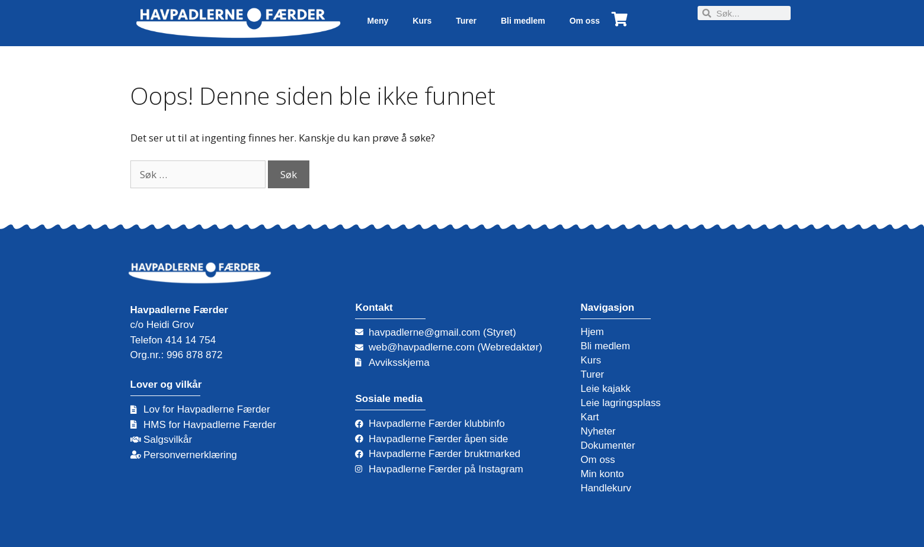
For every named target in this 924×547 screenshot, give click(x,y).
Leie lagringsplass (620, 402)
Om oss (585, 20)
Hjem (592, 331)
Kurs (422, 20)
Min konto (602, 474)
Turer (466, 20)
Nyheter (598, 431)
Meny (377, 20)
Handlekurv (605, 488)
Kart (589, 417)
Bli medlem (523, 20)
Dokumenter (607, 445)
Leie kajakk (605, 388)
